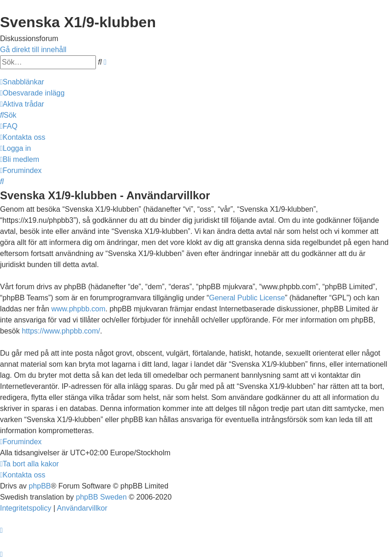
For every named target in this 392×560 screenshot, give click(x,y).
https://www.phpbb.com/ (61, 331)
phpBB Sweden (101, 497)
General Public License (247, 298)
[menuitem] (32, 93)
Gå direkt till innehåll (33, 50)
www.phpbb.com (78, 309)
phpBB (40, 486)
